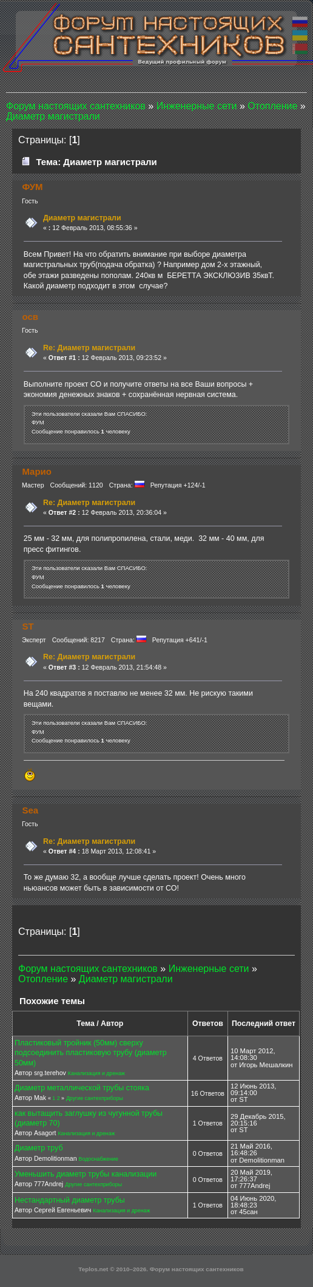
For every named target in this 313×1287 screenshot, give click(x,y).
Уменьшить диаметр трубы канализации (85, 1174)
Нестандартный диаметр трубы (70, 1200)
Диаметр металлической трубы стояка (82, 1088)
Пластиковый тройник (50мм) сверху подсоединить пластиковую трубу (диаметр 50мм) (91, 1053)
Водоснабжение (98, 1159)
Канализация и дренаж (96, 1073)
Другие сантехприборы (94, 1098)
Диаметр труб (39, 1148)
